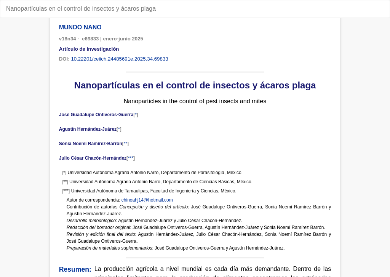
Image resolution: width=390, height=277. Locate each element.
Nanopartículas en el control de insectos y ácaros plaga (81, 8)
